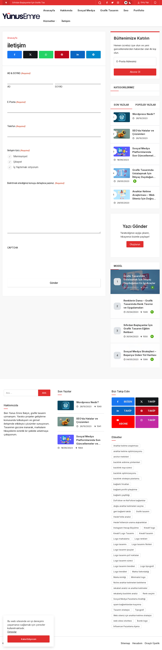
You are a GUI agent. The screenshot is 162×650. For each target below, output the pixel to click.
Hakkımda (66, 10)
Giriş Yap (143, 2)
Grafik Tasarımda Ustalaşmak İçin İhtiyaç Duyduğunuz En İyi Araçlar (139, 279)
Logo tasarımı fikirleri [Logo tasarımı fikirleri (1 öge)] (142, 544)
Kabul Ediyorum (28, 639)
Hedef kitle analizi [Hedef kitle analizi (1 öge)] (122, 517)
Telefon (16, 126)
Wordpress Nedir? (143, 114)
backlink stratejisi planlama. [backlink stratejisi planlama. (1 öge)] (126, 478)
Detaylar (12, 631)
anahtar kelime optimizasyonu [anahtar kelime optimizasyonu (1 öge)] (127, 451)
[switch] (127, 2)
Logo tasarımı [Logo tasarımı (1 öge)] (119, 544)
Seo (126, 10)
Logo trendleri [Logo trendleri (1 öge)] (120, 571)
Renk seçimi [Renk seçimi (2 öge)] (149, 593)
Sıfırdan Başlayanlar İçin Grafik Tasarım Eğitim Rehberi (138, 329)
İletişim (66, 21)
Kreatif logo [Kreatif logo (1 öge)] (149, 528)
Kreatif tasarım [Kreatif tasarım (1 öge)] (146, 533)
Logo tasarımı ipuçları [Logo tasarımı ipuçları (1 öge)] (123, 549)
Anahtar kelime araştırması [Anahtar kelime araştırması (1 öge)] (125, 446)
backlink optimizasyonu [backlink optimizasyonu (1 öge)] (124, 473)
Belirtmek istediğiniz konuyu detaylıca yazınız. (35, 183)
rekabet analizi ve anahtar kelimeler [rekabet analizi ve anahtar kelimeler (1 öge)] (130, 588)
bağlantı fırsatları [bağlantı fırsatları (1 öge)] (121, 484)
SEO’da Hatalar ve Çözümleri (143, 132)
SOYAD (58, 86)
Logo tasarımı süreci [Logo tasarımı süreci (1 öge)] (123, 560)
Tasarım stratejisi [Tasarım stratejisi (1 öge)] (121, 610)
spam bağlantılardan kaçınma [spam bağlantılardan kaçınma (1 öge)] (127, 604)
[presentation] (32, 257)
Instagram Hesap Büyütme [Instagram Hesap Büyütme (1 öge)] (126, 528)
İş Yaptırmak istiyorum (25, 167)
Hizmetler (49, 21)
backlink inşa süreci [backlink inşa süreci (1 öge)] (122, 467)
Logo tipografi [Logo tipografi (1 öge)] (147, 566)
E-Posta (16, 102)
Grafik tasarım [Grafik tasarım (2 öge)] (142, 511)
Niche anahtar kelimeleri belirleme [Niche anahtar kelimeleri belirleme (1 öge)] (129, 582)
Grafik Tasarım (109, 10)
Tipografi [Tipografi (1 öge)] (139, 610)
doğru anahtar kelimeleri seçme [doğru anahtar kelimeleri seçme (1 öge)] (128, 506)
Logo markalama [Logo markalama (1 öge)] (121, 539)
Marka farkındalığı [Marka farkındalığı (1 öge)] (140, 571)
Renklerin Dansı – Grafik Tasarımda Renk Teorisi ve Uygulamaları (138, 304)
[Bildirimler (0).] (155, 2)
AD (8, 86)
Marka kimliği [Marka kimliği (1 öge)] (119, 577)
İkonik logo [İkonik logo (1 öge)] (142, 621)
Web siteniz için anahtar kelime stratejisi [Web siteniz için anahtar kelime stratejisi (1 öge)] (132, 615)
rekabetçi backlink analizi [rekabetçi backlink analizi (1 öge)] (125, 593)
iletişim (16, 45)
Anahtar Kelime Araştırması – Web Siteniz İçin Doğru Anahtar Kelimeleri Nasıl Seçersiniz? (143, 198)
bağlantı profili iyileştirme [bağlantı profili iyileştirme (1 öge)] (125, 489)
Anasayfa (49, 10)
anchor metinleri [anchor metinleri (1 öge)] (121, 456)
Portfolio (139, 10)
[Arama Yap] (100, 3)
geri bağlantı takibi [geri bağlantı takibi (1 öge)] (122, 511)
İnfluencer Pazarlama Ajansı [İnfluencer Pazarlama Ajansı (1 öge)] (126, 626)
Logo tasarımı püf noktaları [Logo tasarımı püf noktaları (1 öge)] (126, 555)
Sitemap (125, 643)
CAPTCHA (12, 247)
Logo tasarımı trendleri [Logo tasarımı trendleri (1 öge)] (124, 566)
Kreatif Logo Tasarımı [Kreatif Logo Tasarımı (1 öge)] (123, 533)
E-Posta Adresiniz (126, 61)
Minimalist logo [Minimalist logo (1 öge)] (138, 577)
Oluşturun (135, 244)
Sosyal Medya (86, 10)
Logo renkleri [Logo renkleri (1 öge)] (141, 539)
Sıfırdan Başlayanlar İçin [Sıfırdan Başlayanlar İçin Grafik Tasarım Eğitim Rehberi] (23, 2)
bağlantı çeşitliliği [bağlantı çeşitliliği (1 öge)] (121, 495)
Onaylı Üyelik (152, 643)
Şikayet (17, 161)
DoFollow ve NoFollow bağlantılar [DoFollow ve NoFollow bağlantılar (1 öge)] (129, 500)
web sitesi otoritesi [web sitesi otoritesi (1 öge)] (122, 621)
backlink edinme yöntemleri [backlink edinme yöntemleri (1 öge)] (126, 462)
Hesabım (137, 643)
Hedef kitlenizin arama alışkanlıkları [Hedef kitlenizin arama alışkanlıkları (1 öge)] (130, 522)
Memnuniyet (20, 156)
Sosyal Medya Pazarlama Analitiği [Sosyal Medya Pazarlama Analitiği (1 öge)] (129, 599)
